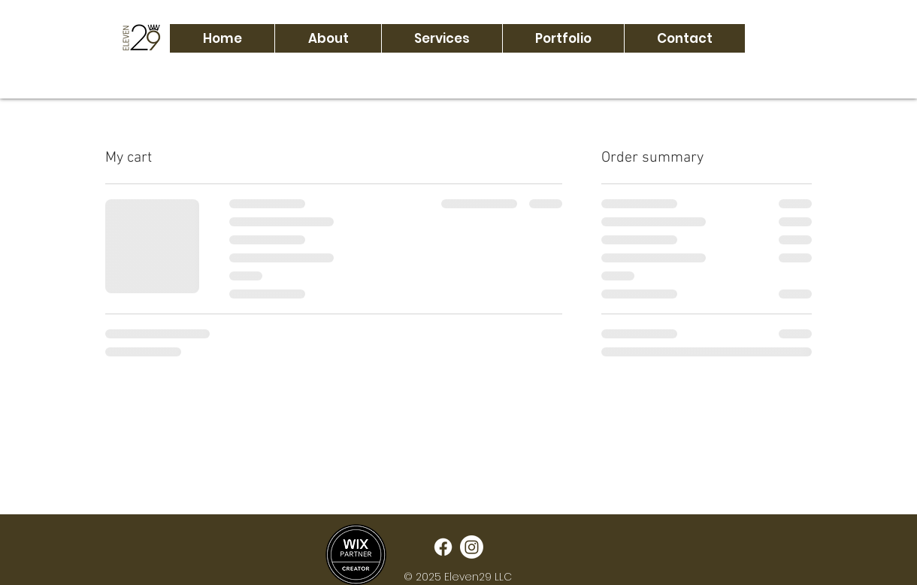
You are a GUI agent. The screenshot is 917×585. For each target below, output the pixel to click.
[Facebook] (443, 547)
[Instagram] (471, 547)
